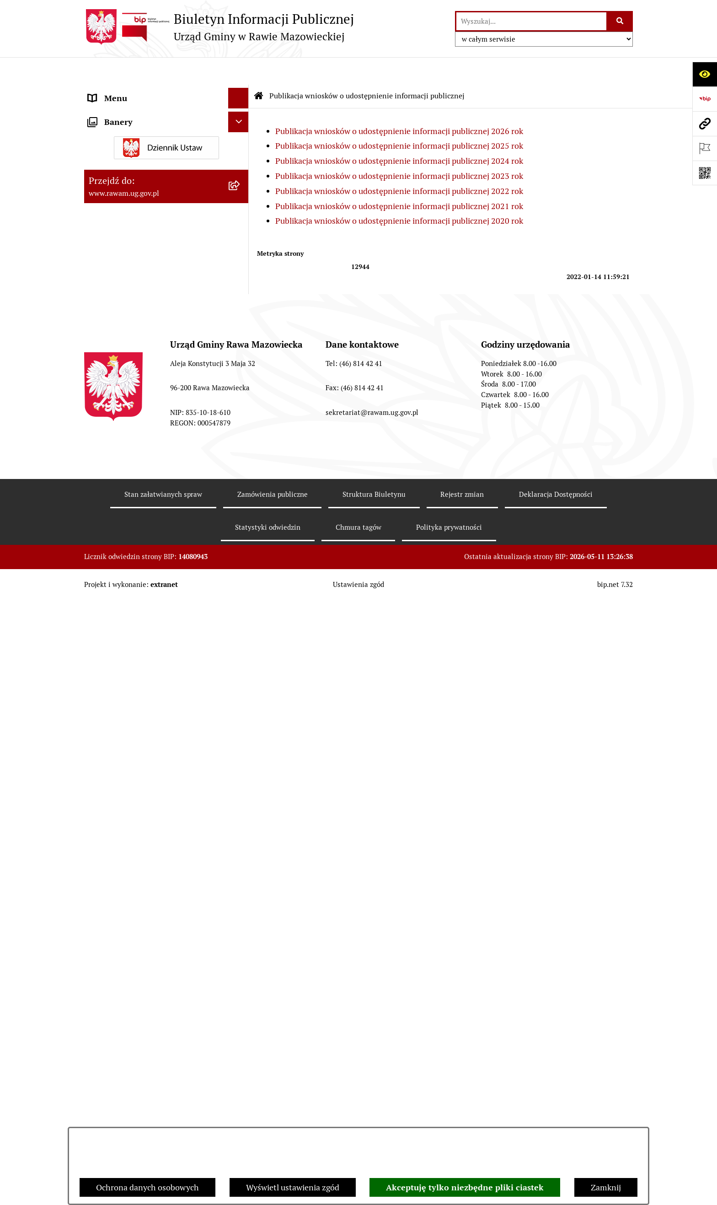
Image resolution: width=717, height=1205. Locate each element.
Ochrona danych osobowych (147, 1187)
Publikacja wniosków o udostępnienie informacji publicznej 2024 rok (399, 133)
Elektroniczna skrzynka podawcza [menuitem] (149, 153)
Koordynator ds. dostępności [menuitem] (140, 247)
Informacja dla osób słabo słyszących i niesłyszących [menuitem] (157, 221)
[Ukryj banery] (238, 866)
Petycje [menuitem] (101, 404)
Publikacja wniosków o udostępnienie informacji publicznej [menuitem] (156, 431)
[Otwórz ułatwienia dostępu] (704, 74)
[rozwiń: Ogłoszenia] (240, 268)
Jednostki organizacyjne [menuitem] (131, 112)
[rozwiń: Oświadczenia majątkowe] (240, 289)
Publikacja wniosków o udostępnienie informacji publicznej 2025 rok (399, 118)
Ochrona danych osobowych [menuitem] (139, 330)
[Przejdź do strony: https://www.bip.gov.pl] (704, 98)
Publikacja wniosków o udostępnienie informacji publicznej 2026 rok (399, 103)
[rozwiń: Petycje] (240, 404)
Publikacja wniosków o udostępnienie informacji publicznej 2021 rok (399, 178)
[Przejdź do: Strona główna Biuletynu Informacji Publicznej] (259, 68)
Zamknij (606, 1187)
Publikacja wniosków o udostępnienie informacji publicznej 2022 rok (399, 163)
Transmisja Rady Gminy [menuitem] (131, 822)
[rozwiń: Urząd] (240, 91)
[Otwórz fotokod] (704, 173)
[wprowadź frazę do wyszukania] (531, 21)
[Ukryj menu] (238, 70)
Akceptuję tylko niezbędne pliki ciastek (465, 1187)
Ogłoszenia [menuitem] (108, 268)
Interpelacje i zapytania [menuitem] (130, 173)
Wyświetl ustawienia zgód (292, 1187)
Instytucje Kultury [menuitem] (121, 194)
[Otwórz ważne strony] (704, 148)
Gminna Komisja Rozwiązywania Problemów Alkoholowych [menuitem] (147, 377)
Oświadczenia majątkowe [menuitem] (134, 289)
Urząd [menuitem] (99, 91)
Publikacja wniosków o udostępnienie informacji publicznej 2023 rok (399, 148)
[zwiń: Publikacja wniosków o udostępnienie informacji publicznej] (240, 425)
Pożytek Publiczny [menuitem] (121, 350)
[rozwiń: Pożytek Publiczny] (240, 351)
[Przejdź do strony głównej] (219, 27)
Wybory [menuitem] (102, 842)
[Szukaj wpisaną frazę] (620, 21)
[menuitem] (166, 476)
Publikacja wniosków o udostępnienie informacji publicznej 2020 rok (399, 193)
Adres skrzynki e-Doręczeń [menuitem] (137, 132)
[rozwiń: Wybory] (240, 843)
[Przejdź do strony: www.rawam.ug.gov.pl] (704, 123)
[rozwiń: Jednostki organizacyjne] (240, 112)
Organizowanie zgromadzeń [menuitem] (139, 309)
